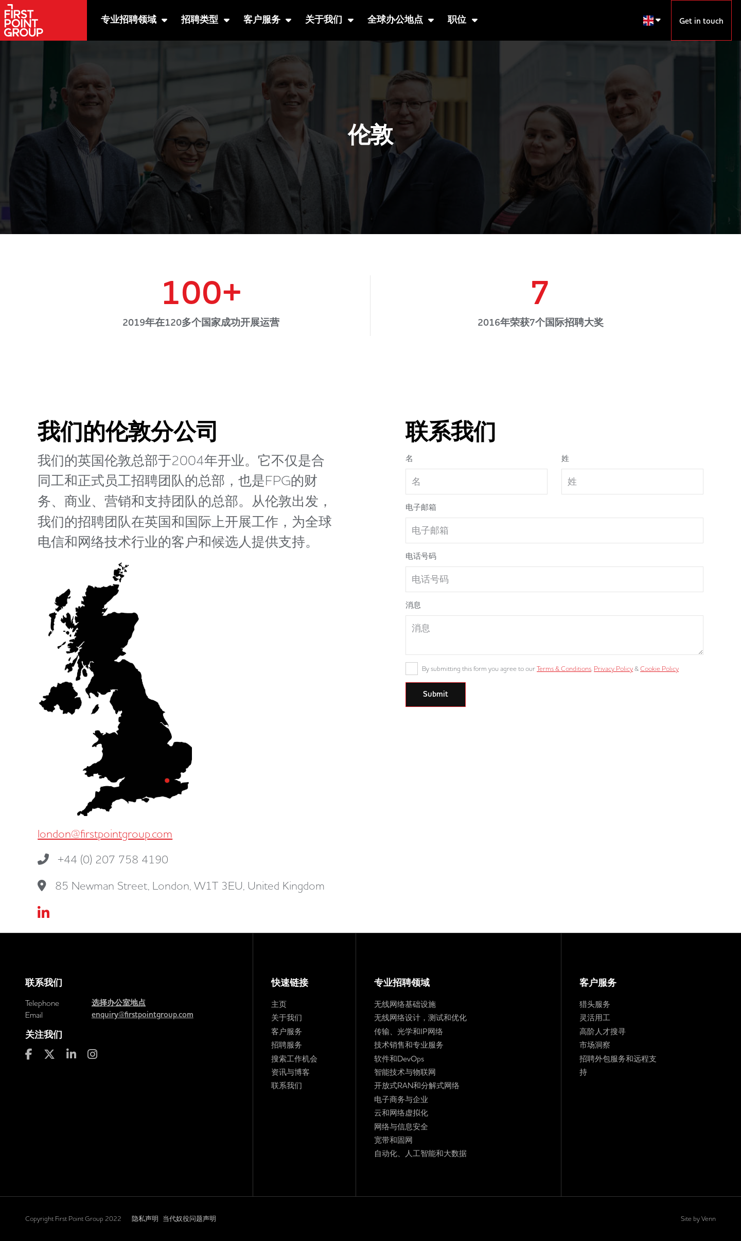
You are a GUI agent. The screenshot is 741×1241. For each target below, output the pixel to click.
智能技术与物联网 (405, 1072)
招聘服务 (286, 1045)
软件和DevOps (399, 1058)
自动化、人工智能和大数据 (420, 1153)
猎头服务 (594, 1004)
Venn (708, 1218)
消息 (413, 605)
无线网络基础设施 (405, 1004)
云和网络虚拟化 (401, 1113)
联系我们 (286, 1085)
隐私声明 (145, 1218)
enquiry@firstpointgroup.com (142, 1014)
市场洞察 (594, 1045)
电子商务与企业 (401, 1099)
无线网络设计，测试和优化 (420, 1017)
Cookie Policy (659, 668)
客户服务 (263, 20)
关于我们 (325, 20)
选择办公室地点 (119, 1003)
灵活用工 (594, 1017)
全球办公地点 (396, 20)
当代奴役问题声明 (189, 1218)
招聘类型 (201, 20)
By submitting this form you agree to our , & (550, 668)
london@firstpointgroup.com (105, 834)
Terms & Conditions (564, 668)
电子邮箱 (420, 507)
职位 (458, 20)
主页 (279, 1004)
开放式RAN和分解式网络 (417, 1085)
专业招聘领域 (130, 20)
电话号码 (420, 556)
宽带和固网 (393, 1140)
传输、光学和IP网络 (408, 1031)
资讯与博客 (290, 1072)
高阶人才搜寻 (602, 1031)
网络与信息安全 (401, 1126)
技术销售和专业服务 (409, 1045)
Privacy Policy (613, 668)
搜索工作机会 (294, 1058)
